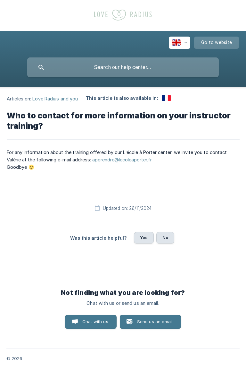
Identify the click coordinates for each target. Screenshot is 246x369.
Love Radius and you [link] (55, 98)
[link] (166, 98)
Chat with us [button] (95, 321)
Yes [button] (144, 237)
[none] (179, 43)
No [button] (165, 237)
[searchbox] (123, 67)
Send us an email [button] (155, 321)
